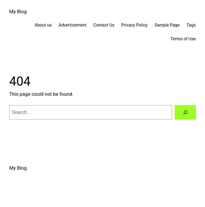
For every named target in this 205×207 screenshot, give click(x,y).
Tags (191, 25)
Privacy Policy (134, 25)
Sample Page (167, 25)
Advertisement (73, 25)
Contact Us (103, 25)
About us (43, 25)
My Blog (18, 11)
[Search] (185, 112)
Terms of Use (183, 38)
